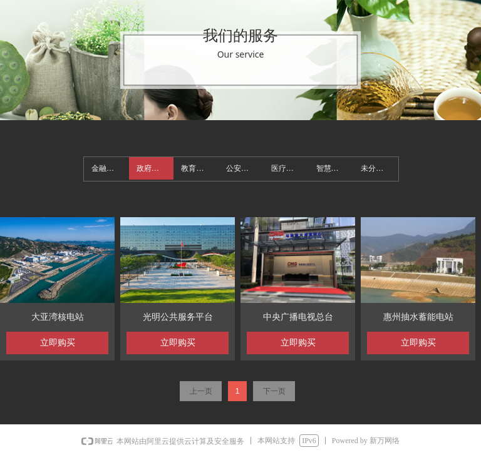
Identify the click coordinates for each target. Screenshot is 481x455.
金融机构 (106, 168)
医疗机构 (286, 168)
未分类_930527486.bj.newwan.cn (379, 168)
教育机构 (196, 168)
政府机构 (152, 168)
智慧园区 (331, 168)
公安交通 (241, 168)
